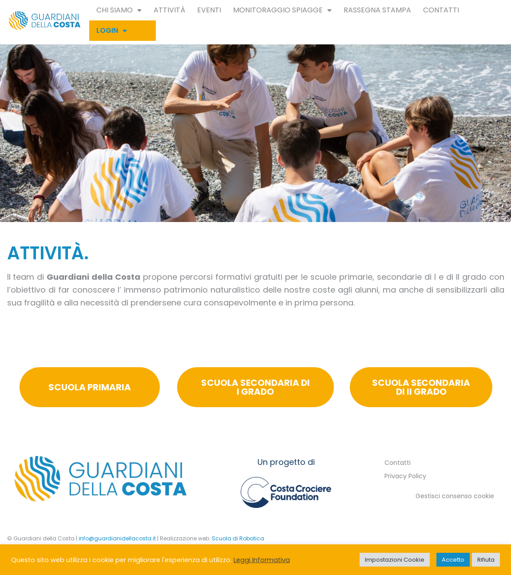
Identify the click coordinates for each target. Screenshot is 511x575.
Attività (169, 10)
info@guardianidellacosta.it (117, 538)
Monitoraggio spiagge (282, 10)
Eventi (209, 10)
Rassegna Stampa (377, 10)
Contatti (441, 10)
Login (111, 31)
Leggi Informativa (262, 559)
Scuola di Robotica (238, 538)
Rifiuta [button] (486, 559)
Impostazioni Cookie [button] (394, 559)
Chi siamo (119, 10)
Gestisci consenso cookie (455, 496)
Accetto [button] (453, 559)
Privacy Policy (405, 476)
